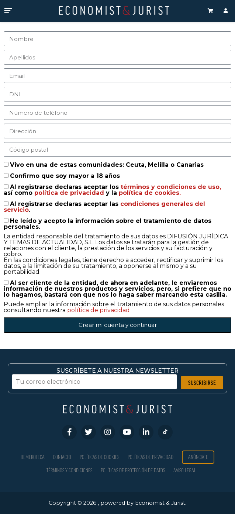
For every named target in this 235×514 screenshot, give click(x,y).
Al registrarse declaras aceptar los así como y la (112, 189)
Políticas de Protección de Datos (133, 470)
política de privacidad (70, 192)
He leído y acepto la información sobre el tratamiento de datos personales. (107, 223)
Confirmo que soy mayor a (65, 175)
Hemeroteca (33, 457)
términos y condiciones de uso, (171, 186)
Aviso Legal (184, 470)
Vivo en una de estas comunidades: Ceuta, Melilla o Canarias (107, 164)
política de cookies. (150, 192)
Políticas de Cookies (99, 457)
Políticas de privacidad (150, 457)
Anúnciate (198, 457)
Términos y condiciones (69, 470)
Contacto (62, 457)
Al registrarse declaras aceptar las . (104, 206)
